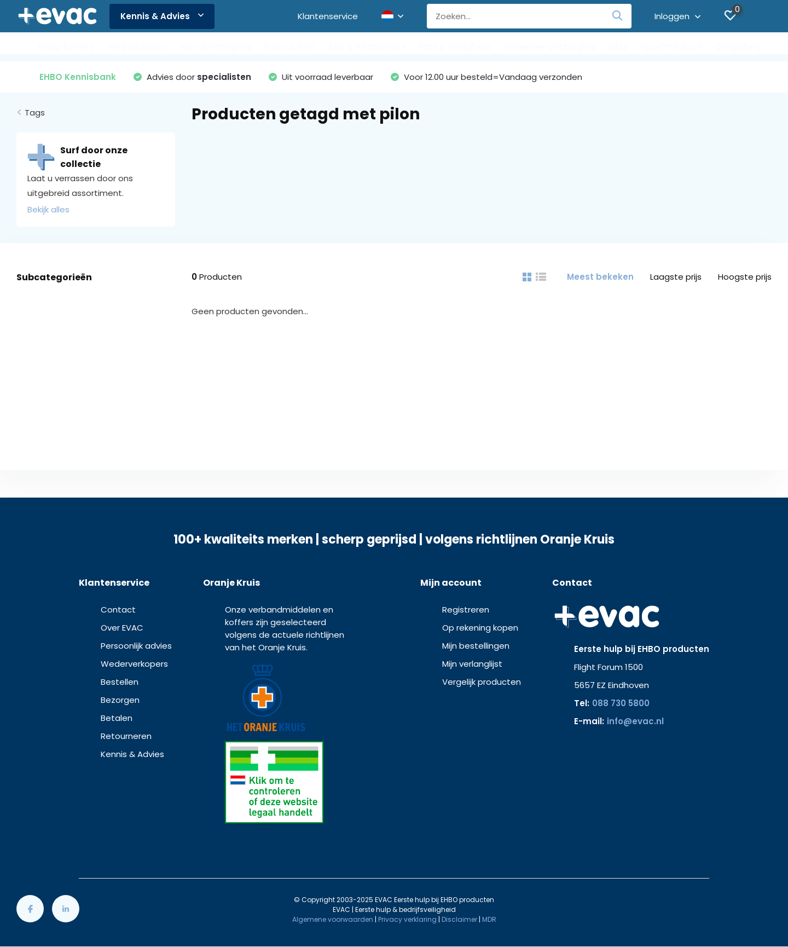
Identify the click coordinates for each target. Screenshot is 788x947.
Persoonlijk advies (136, 645)
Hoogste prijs (745, 276)
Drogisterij (738, 47)
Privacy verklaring (407, 919)
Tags (35, 112)
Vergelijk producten (481, 682)
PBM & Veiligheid (455, 47)
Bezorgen (120, 700)
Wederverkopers (134, 663)
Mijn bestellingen (475, 645)
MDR (489, 919)
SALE (618, 47)
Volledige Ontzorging (549, 47)
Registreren (465, 609)
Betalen (116, 718)
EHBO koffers (66, 47)
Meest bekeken (600, 276)
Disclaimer (459, 919)
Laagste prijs (676, 276)
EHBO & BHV (289, 47)
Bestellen (119, 682)
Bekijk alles (48, 209)
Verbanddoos (137, 47)
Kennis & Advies (162, 16)
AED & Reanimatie (367, 47)
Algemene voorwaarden (332, 919)
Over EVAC (122, 627)
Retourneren (126, 736)
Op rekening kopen (480, 627)
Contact (118, 609)
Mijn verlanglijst (472, 663)
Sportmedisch (672, 47)
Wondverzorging (215, 47)
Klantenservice (328, 16)
